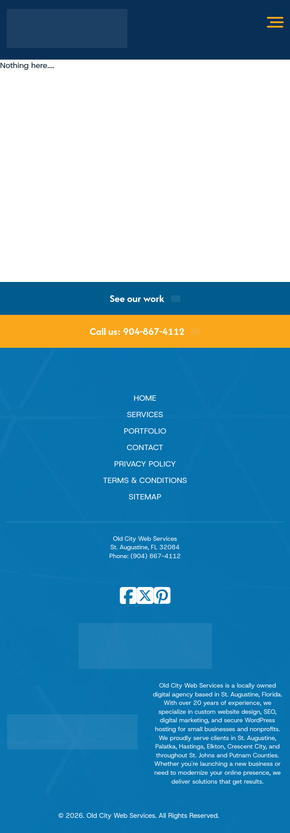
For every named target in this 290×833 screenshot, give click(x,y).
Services (145, 414)
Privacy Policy (145, 464)
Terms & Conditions (145, 480)
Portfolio (145, 431)
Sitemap (145, 496)
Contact (145, 447)
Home (145, 398)
